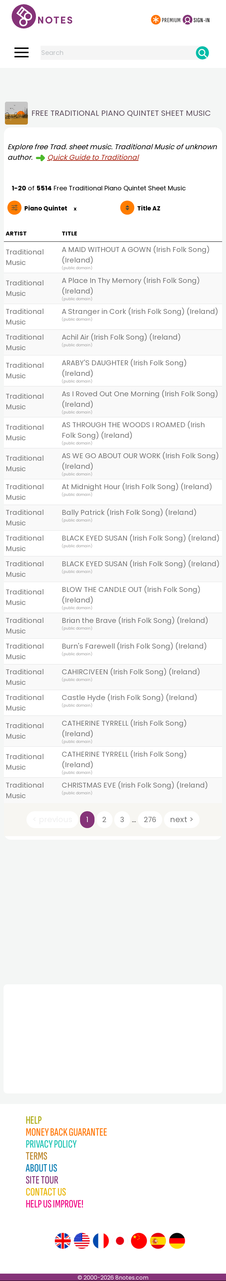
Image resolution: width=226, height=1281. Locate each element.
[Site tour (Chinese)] (139, 1241)
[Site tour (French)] (101, 1241)
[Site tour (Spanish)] (158, 1241)
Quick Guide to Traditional (93, 157)
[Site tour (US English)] (82, 1241)
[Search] (202, 52)
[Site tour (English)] (63, 1241)
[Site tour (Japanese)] (120, 1241)
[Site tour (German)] (177, 1241)
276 (150, 820)
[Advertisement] (113, 82)
